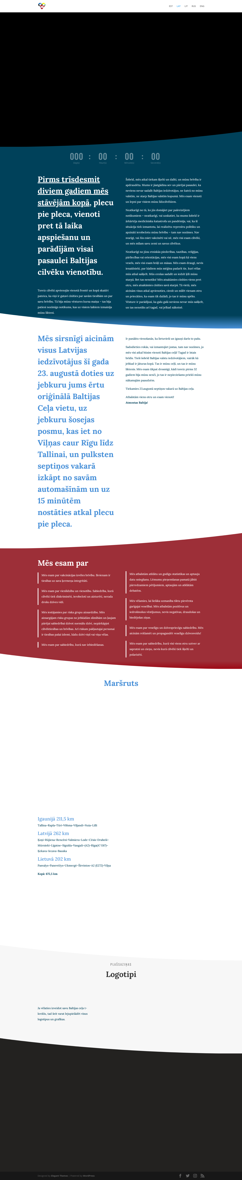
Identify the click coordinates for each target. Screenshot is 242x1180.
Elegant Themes (59, 1175)
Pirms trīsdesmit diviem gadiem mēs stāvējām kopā (73, 190)
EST (171, 6)
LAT (179, 6)
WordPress (89, 1175)
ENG (202, 6)
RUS (194, 6)
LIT (186, 6)
